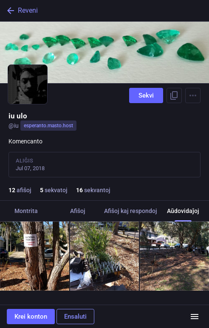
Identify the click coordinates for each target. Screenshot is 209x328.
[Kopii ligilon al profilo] (174, 95)
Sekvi (146, 95)
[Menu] (193, 95)
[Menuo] (194, 316)
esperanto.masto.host (48, 126)
